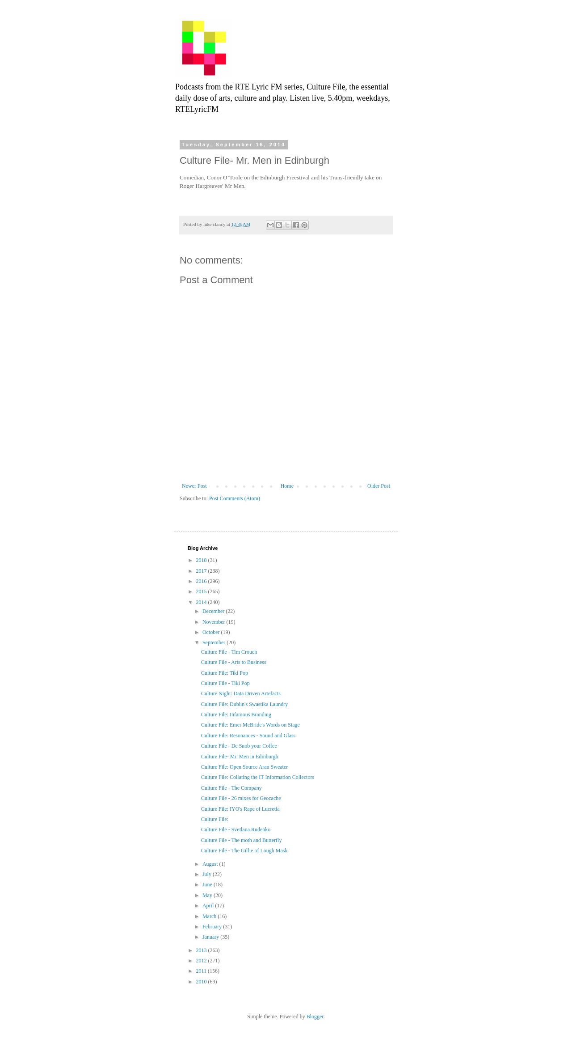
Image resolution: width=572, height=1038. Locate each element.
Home (287, 486)
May (208, 895)
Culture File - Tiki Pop (225, 683)
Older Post (378, 486)
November (214, 622)
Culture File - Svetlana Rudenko (235, 829)
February (212, 926)
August (210, 864)
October (211, 632)
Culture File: (214, 819)
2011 (202, 971)
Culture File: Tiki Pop (224, 673)
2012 (202, 960)
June (208, 884)
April (208, 905)
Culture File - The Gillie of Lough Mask (244, 850)
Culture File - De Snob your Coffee (239, 746)
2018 (202, 560)
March (210, 916)
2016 (202, 581)
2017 (202, 571)
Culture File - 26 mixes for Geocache (241, 798)
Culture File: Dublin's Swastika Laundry (244, 704)
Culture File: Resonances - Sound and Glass (248, 735)
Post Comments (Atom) (234, 498)
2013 (202, 950)
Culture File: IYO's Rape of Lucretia (240, 809)
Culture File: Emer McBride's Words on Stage (250, 725)
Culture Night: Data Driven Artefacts (241, 693)
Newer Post (194, 486)
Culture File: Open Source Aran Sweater (244, 767)
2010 (202, 981)
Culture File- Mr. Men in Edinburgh (239, 756)
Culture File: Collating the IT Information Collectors (257, 777)
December (214, 611)
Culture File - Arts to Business (233, 662)
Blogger (315, 1016)
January (211, 937)
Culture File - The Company (231, 788)
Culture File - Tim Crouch (229, 652)
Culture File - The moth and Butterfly (241, 840)
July (207, 874)
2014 (202, 602)
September (214, 642)
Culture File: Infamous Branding (236, 714)
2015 (202, 591)
